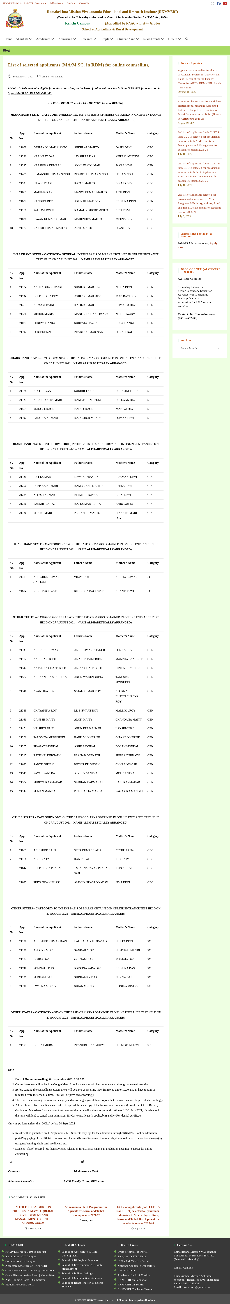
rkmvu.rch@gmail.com (197, 1287)
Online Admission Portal (133, 1251)
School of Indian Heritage (77, 1273)
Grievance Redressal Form (21, 1270)
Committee (47, 1270)
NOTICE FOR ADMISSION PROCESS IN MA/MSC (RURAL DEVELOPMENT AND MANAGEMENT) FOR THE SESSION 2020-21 (33, 1215)
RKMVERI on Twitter (131, 1284)
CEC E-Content (127, 1270)
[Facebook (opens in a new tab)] (219, 4)
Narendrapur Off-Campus (20, 1256)
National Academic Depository (136, 1265)
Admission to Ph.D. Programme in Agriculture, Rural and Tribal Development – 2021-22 (86, 1211)
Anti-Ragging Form (17, 1279)
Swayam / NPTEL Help (132, 1256)
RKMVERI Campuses (35, 3)
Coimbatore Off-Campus (20, 1261)
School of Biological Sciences (80, 1260)
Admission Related (52, 76)
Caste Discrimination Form (21, 1275)
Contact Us (84, 3)
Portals (71, 3)
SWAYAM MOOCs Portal (133, 1261)
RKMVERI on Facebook (132, 1279)
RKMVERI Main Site (12, 3)
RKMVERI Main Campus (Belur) (25, 1251)
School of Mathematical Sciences (82, 1278)
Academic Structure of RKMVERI (26, 1265)
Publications (57, 3)
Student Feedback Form (19, 1284)
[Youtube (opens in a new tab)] (224, 4)
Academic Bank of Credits (134, 1275)
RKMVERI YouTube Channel (135, 1289)
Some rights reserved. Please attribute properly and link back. (126, 1300)
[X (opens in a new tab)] (213, 4)
